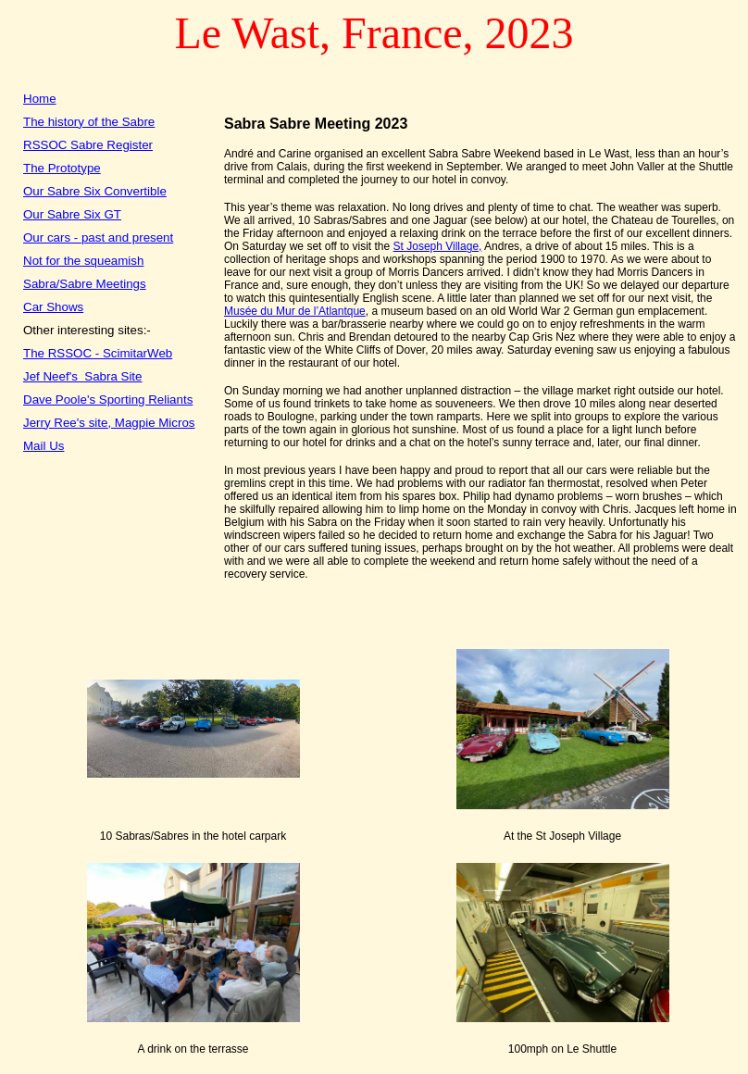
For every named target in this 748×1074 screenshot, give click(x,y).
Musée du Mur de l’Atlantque (295, 311)
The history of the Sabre (89, 122)
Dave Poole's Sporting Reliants (108, 399)
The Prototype (62, 168)
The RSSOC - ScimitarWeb (97, 353)
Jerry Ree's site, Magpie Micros (109, 423)
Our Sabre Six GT (72, 214)
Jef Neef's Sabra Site (83, 376)
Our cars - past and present (98, 237)
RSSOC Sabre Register (88, 145)
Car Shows (53, 307)
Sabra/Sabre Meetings (84, 284)
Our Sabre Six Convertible (95, 191)
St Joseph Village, (437, 246)
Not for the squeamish (83, 261)
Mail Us (43, 446)
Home (39, 99)
